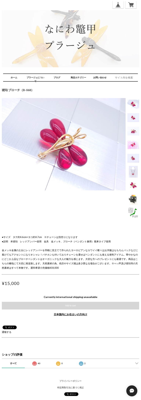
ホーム (14, 77)
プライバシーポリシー (70, 381)
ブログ (57, 77)
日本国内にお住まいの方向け (70, 314)
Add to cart (70, 305)
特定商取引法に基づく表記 (70, 387)
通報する (6, 331)
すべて (13, 363)
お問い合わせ (99, 77)
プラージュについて (35, 79)
